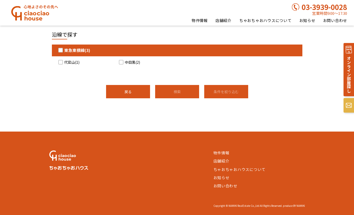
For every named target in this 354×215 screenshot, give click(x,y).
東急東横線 (77, 50)
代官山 (71, 62)
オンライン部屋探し (349, 74)
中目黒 (132, 62)
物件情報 (200, 20)
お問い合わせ (335, 20)
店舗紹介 (223, 20)
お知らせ (307, 20)
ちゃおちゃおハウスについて (265, 20)
